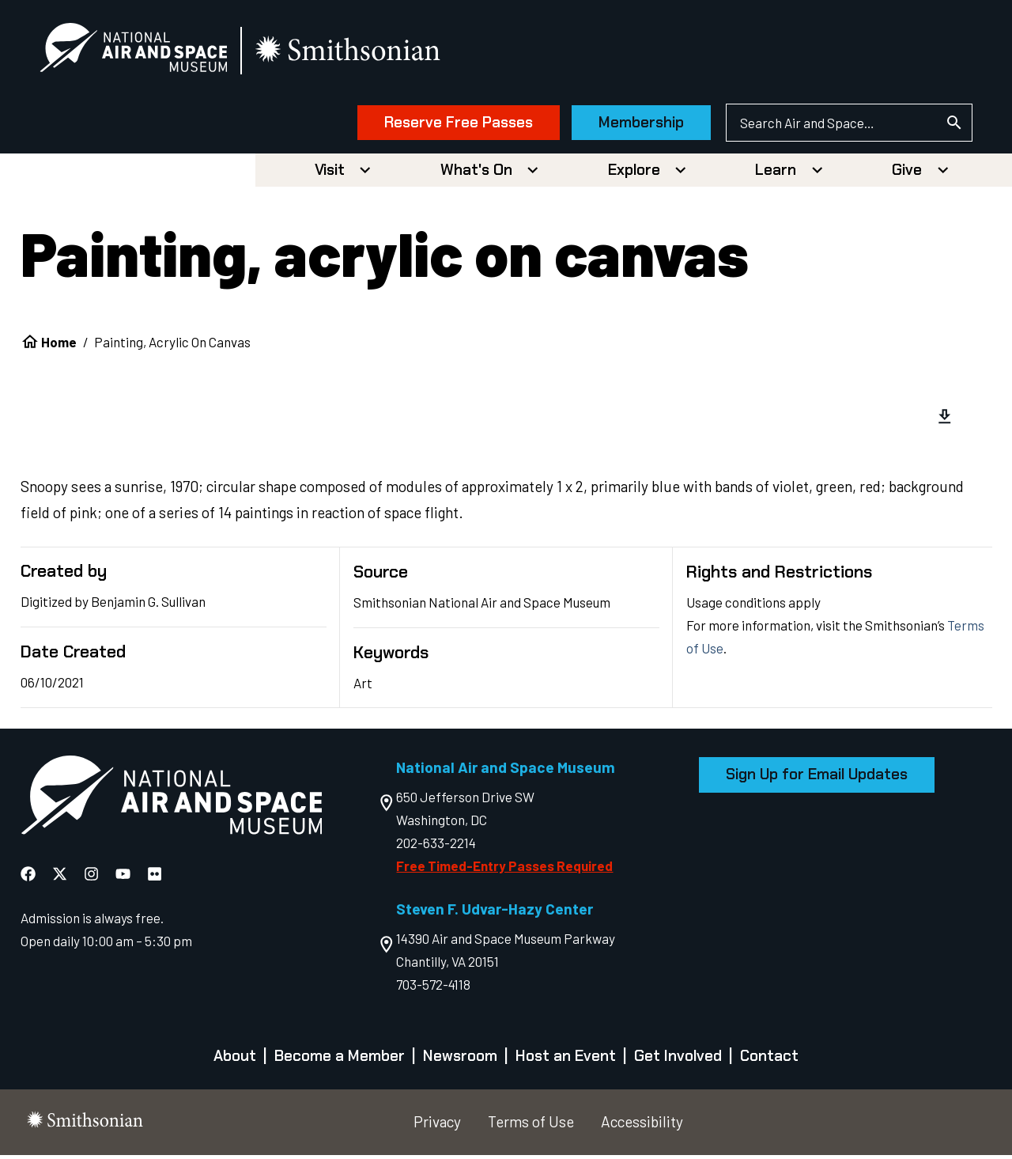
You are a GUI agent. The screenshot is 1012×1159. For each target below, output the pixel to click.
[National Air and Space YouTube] (124, 877)
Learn (775, 174)
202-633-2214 (436, 846)
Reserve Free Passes (444, 124)
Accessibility (642, 1125)
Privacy (437, 1125)
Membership (627, 124)
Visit (330, 174)
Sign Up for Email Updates (817, 778)
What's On (476, 174)
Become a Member (339, 1060)
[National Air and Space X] (61, 877)
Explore (634, 174)
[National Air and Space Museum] (147, 52)
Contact (769, 1060)
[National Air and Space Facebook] (30, 877)
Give (907, 174)
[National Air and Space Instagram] (93, 877)
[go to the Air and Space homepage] (171, 802)
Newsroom (460, 1060)
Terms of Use (531, 1125)
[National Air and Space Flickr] (154, 877)
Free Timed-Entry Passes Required (504, 869)
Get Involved (678, 1060)
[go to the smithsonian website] (363, 52)
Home (59, 346)
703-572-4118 (433, 988)
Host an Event (565, 1060)
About (234, 1060)
